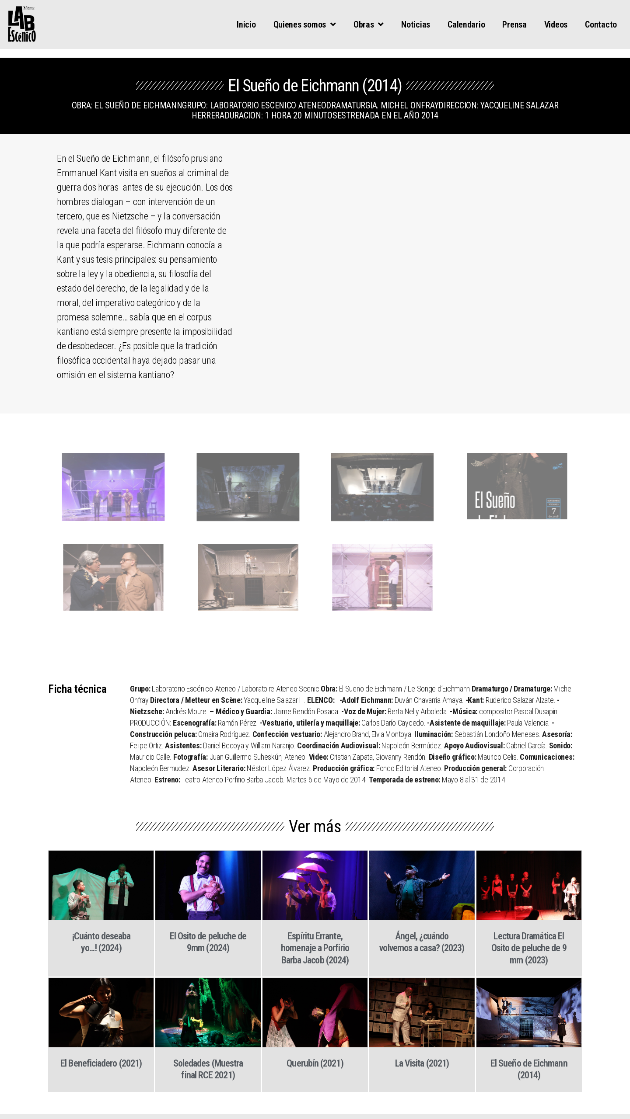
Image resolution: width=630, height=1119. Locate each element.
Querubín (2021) (315, 1063)
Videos (555, 24)
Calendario (466, 24)
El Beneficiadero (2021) (101, 1063)
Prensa (514, 24)
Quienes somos (304, 24)
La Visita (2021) (422, 1063)
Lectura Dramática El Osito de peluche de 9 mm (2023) (529, 948)
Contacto (601, 24)
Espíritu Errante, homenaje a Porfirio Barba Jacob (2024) (315, 948)
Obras (369, 24)
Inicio (246, 24)
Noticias (415, 24)
